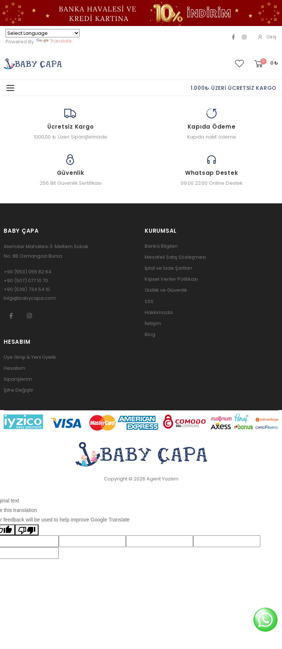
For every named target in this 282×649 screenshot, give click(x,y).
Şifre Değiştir (18, 390)
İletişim (153, 323)
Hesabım (14, 368)
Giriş (266, 36)
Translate (54, 40)
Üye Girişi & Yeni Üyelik (30, 357)
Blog (150, 334)
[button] (265, 64)
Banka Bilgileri (161, 246)
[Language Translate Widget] (43, 33)
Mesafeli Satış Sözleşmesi (175, 257)
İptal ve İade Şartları (168, 268)
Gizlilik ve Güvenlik (166, 290)
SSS (149, 301)
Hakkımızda (159, 312)
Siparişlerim (18, 379)
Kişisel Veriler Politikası (171, 279)
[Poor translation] (27, 529)
